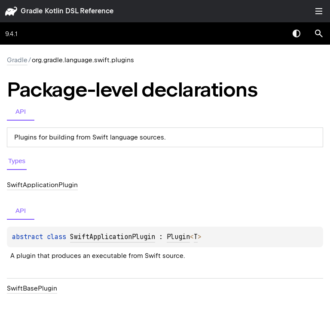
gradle (32, 11)
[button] (319, 33)
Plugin (178, 237)
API (20, 111)
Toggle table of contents (319, 11)
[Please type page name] (319, 33)
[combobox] (274, 33)
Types (16, 160)
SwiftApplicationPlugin (112, 237)
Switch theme (296, 33)
